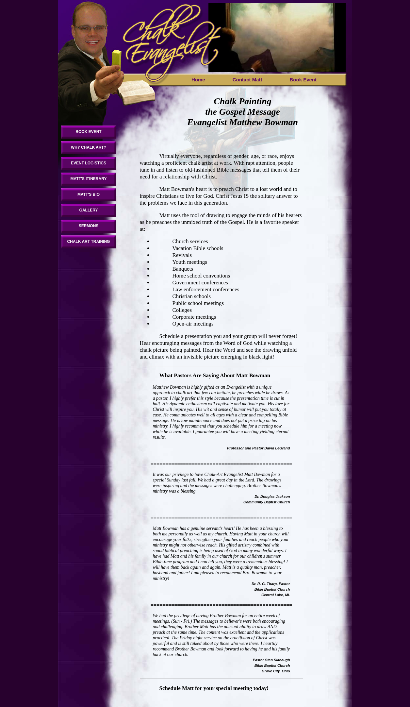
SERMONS (89, 226)
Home (198, 79)
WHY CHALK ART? (88, 147)
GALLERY (88, 210)
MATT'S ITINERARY (89, 179)
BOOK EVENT (88, 131)
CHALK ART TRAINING (88, 241)
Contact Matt (247, 79)
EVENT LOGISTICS (88, 163)
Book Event (303, 79)
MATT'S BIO (88, 194)
